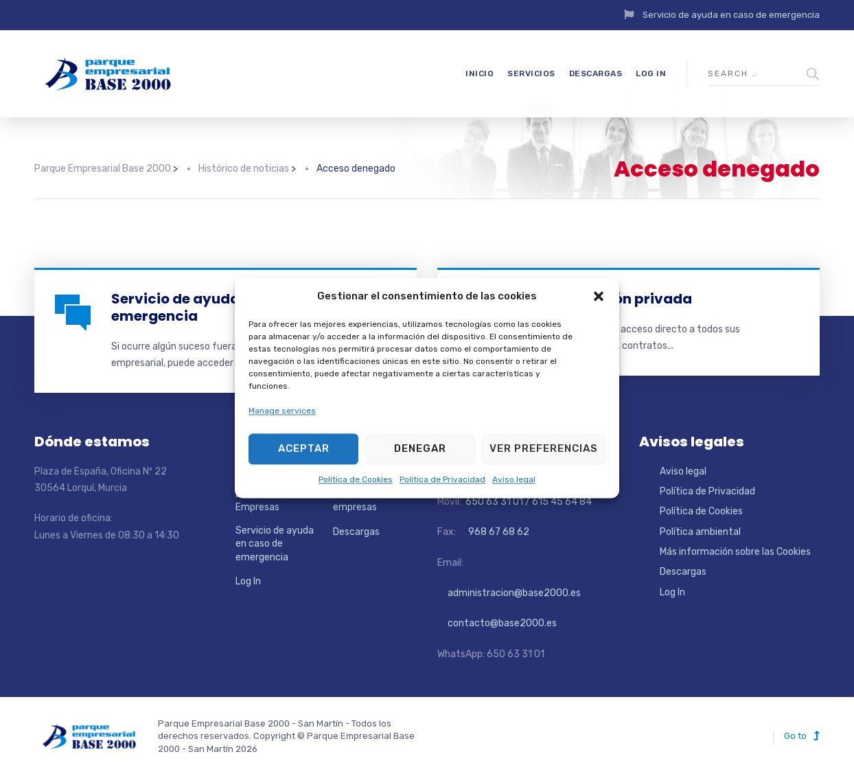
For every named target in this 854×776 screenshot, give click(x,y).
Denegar (420, 449)
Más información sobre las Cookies (735, 552)
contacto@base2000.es (497, 623)
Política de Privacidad (442, 479)
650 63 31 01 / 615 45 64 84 (527, 501)
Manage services (282, 411)
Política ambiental (700, 532)
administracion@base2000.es (509, 593)
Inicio (479, 73)
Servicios (531, 73)
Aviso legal (513, 479)
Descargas (596, 73)
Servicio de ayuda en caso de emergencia (731, 15)
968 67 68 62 (497, 532)
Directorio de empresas (361, 501)
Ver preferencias (543, 449)
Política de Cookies (356, 479)
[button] (598, 297)
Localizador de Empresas (267, 501)
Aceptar (304, 449)
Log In (651, 73)
